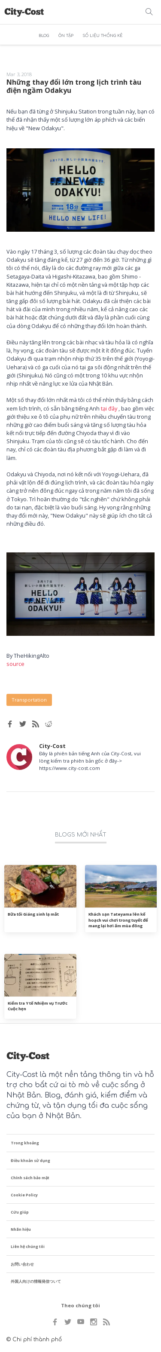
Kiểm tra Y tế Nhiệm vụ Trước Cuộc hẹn (37, 1006)
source (15, 664)
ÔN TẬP (65, 36)
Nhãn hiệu (21, 1229)
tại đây (109, 408)
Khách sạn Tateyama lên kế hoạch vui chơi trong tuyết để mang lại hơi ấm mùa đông (118, 920)
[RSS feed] (35, 724)
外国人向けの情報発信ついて (36, 1281)
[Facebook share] (9, 724)
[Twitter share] (22, 724)
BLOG (44, 36)
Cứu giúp (20, 1212)
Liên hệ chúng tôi (28, 1246)
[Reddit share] (48, 724)
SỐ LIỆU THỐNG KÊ (102, 36)
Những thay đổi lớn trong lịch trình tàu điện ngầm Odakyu (73, 86)
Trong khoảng (25, 1143)
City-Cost (52, 746)
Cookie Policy (24, 1195)
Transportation (29, 699)
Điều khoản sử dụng (30, 1160)
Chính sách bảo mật (30, 1177)
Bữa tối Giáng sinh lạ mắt (33, 914)
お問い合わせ (22, 1264)
